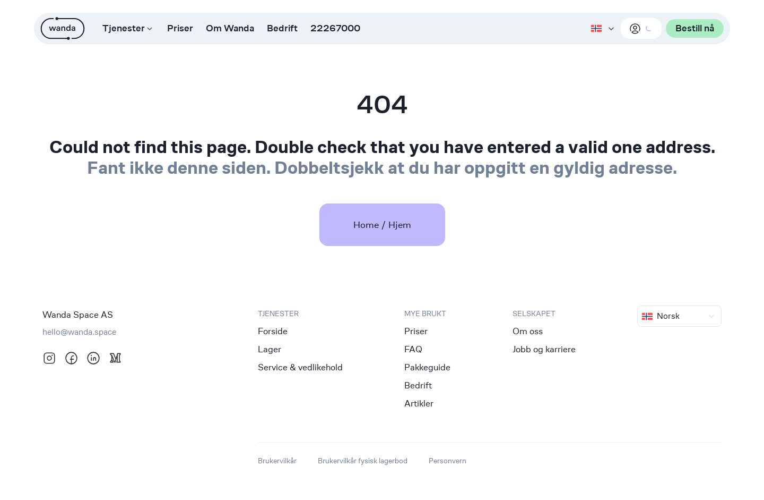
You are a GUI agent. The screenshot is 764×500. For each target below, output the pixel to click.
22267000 (335, 28)
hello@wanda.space (79, 332)
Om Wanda (230, 28)
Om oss (528, 331)
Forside (273, 331)
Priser (180, 28)
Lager (269, 349)
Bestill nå (694, 28)
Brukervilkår (277, 460)
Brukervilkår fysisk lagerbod (362, 460)
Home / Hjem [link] (382, 224)
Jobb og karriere (544, 349)
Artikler (418, 403)
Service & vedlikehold (300, 367)
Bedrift (282, 28)
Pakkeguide (427, 367)
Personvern (447, 460)
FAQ (413, 349)
